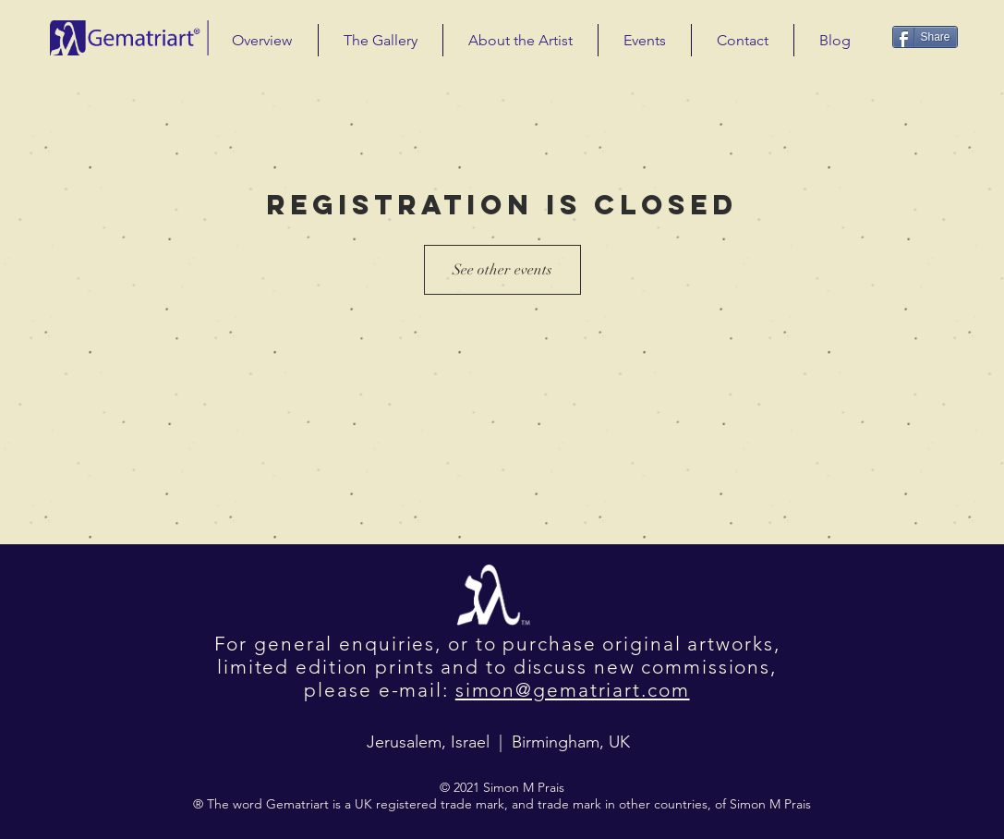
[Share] (925, 37)
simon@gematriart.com (572, 689)
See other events (502, 270)
